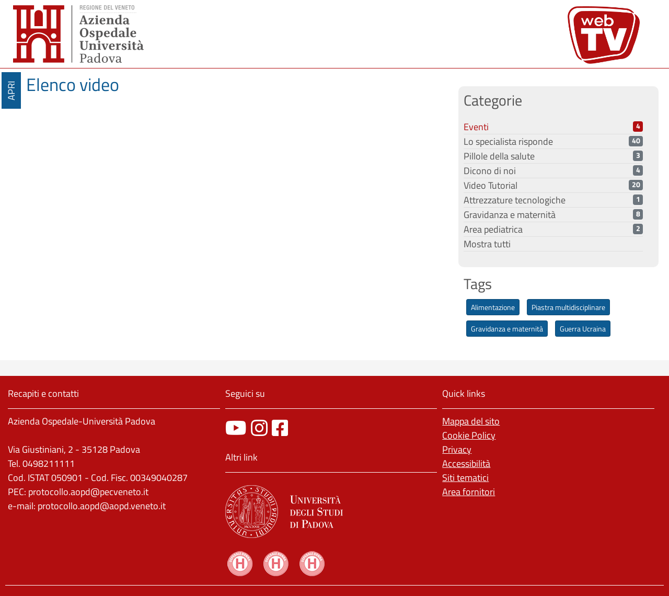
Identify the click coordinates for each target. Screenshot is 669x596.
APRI (11, 90)
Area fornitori (468, 492)
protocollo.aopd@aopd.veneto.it (102, 506)
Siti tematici (465, 478)
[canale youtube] (236, 428)
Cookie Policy (468, 435)
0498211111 (48, 463)
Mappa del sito (471, 421)
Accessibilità (466, 463)
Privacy (456, 449)
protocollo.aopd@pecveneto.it (88, 492)
